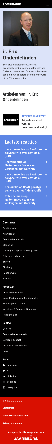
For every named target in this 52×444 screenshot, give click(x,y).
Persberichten (10, 314)
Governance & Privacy (33, 116)
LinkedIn (11, 376)
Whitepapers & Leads (14, 303)
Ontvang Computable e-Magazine (20, 250)
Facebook (12, 365)
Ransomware (9, 273)
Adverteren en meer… (13, 292)
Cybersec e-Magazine (14, 256)
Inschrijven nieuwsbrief (15, 345)
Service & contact (12, 340)
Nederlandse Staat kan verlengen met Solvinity (20, 167)
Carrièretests (9, 228)
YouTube (11, 381)
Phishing (7, 267)
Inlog (5, 351)
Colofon (7, 328)
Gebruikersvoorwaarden (16, 415)
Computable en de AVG (15, 334)
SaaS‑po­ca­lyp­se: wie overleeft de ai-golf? (23, 153)
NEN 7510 (8, 278)
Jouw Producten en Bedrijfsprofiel (20, 298)
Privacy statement (12, 423)
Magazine (8, 245)
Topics (6, 261)
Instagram (12, 387)
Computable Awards (13, 239)
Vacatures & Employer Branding (19, 309)
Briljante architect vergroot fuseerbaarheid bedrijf (34, 123)
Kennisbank (9, 234)
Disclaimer (8, 407)
